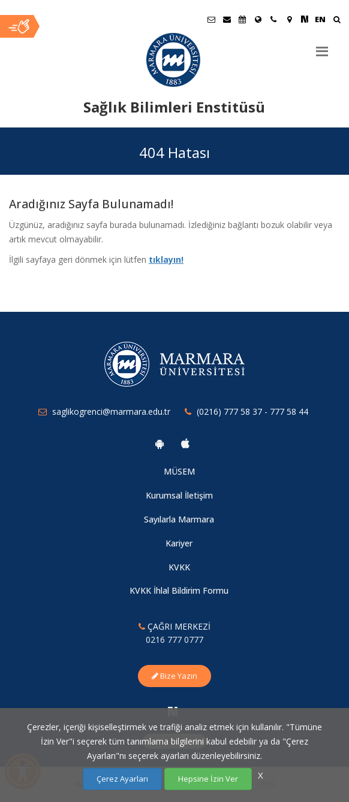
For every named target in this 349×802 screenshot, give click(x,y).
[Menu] (322, 46)
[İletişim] (273, 19)
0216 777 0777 (174, 639)
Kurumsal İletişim (179, 495)
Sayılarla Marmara (179, 519)
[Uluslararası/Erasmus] (258, 19)
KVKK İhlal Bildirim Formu (179, 590)
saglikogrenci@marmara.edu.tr (111, 411)
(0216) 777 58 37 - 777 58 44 (252, 411)
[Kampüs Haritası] (289, 19)
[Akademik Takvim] (242, 19)
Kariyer (179, 543)
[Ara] (336, 20)
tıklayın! (166, 259)
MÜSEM (179, 471)
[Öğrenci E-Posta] (211, 19)
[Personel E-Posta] (227, 19)
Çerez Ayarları (122, 778)
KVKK (179, 567)
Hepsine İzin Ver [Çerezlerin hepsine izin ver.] (208, 778)
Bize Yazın (174, 675)
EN (320, 19)
